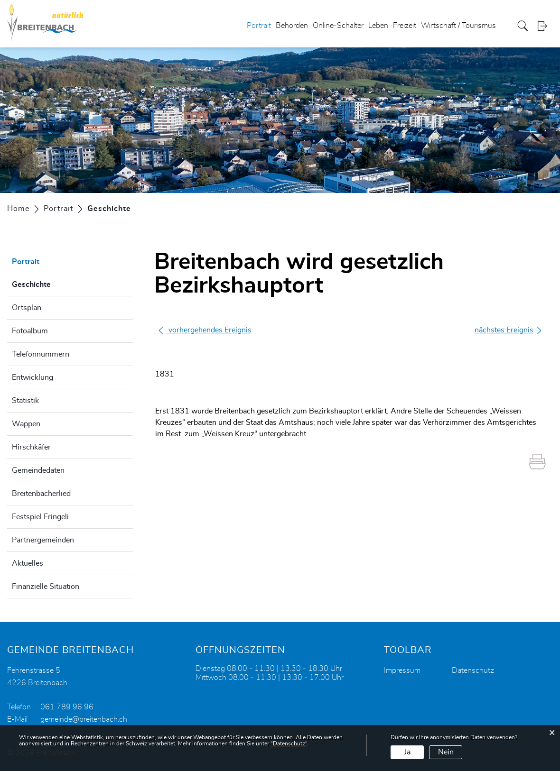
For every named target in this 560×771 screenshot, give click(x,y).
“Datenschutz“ (289, 743)
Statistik (25, 400)
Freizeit (404, 25)
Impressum (402, 670)
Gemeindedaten (38, 470)
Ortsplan (26, 308)
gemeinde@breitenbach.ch (83, 719)
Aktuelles (27, 563)
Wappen (26, 424)
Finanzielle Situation (45, 586)
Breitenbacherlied (41, 493)
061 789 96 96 (66, 707)
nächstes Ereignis (509, 330)
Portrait (259, 25)
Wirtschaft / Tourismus (458, 25)
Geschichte (55, 283)
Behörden (292, 25)
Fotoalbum (30, 331)
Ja (407, 752)
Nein (446, 752)
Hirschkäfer (31, 447)
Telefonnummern (40, 354)
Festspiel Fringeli (40, 517)
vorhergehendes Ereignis (204, 330)
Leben (378, 25)
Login (545, 26)
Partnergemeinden (43, 540)
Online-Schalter (338, 25)
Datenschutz (473, 670)
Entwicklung (32, 377)
